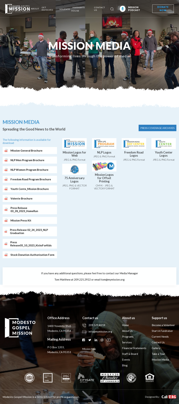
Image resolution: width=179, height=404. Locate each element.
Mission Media (160, 359)
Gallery (156, 348)
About (35, 8)
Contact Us (99, 8)
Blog (125, 365)
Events (126, 359)
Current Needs (160, 336)
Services (127, 342)
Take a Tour (158, 353)
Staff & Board (130, 353)
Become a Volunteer (163, 325)
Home (125, 325)
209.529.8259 (93, 325)
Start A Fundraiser (162, 330)
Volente (64, 9)
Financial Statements (134, 348)
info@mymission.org (97, 331)
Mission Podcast (130, 9)
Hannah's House (78, 9)
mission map (89, 348)
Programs (128, 336)
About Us (127, 330)
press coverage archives (157, 143)
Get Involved (47, 8)
